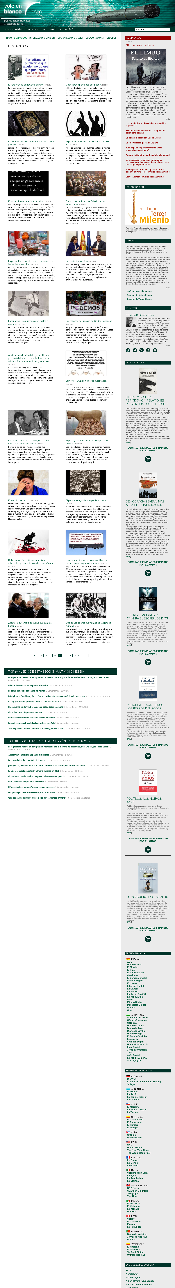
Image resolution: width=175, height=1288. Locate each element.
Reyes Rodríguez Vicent (135, 1276)
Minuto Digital (132, 933)
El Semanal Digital (134, 916)
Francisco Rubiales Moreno (144, 290)
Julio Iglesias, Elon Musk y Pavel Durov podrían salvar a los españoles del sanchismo (44, 712)
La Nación (131, 925)
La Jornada (131, 1096)
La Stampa (131, 1073)
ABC (129, 906)
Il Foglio (130, 1070)
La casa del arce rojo (134, 1230)
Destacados (20, 37)
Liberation (131, 1061)
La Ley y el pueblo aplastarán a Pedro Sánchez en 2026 (32, 717)
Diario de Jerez (133, 952)
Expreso (130, 1108)
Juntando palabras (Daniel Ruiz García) (141, 1228)
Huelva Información (134, 964)
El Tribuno (131, 1003)
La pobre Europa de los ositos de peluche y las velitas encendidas (31, 266)
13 (51, 671)
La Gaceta (131, 923)
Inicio (9, 37)
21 (85, 671)
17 (69, 671)
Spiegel (130, 996)
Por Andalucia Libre (133, 1271)
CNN (129, 1046)
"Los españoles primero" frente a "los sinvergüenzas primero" (35, 743)
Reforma (130, 1098)
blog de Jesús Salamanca (135, 1168)
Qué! (129, 938)
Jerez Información (134, 967)
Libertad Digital (133, 921)
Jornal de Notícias (134, 1118)
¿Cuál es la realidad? (134, 1187)
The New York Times (135, 1049)
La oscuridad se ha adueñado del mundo (26, 707)
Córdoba (130, 949)
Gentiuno (129, 1220)
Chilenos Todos (132, 1190)
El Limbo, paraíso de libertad (145, 45)
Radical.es (130, 1273)
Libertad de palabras (134, 1244)
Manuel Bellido (131, 1246)
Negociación (130, 1263)
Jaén (129, 969)
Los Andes (131, 1008)
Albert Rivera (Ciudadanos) (136, 1155)
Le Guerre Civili (132, 1238)
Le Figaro (130, 1058)
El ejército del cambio (23, 513)
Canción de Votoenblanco (137, 276)
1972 (127, 1147)
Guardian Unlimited (134, 1082)
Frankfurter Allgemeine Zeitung (139, 994)
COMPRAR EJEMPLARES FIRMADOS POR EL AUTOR (148, 415)
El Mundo (130, 910)
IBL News (130, 920)
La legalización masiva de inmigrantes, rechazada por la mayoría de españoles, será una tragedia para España (56, 693)
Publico (130, 1120)
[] (128, 410)
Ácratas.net (130, 1150)
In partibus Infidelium (134, 1225)
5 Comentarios (49, 728)
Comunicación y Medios (71, 37)
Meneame (129, 1257)
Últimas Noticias (133, 1132)
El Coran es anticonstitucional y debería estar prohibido (29, 144)
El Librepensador (132, 1203)
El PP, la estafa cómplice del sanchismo (25, 727)
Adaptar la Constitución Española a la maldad (28, 701)
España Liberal (131, 1209)
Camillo (129, 1171)
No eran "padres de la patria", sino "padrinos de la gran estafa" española (31, 452)
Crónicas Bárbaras (133, 1185)
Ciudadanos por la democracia (137, 1176)
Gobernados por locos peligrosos (88, 83)
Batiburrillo (130, 1160)
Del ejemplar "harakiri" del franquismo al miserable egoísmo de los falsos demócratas (31, 577)
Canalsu (129, 1174)
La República (132, 1110)
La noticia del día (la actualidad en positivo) (142, 1236)
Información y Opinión (42, 37)
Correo (129, 1104)
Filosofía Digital (132, 1214)
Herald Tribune (132, 1047)
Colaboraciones (95, 37)
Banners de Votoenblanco (137, 273)
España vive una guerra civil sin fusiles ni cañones (29, 329)
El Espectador (132, 1027)
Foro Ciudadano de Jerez (135, 1217)
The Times (131, 1086)
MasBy (128, 1252)
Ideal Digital (131, 966)
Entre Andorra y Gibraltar (135, 1206)
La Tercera (131, 1019)
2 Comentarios (67, 723)
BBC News (131, 1080)
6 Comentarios (54, 702)
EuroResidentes (132, 1211)
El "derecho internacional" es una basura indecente (30, 733)
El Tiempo (131, 1031)
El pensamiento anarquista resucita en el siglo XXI (84, 144)
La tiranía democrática (81, 264)
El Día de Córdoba (134, 958)
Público (130, 936)
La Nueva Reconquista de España (139, 127)
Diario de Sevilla (133, 954)
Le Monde (131, 1059)
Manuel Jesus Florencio (135, 1249)
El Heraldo (131, 1029)
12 (46, 671)
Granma (130, 1037)
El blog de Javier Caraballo (136, 1198)
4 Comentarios (88, 712)
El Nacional (131, 1126)
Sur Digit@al (132, 975)
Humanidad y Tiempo (134, 1222)
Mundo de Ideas (132, 1260)
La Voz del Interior (134, 1007)
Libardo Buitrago (132, 1241)
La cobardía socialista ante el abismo (140, 123)
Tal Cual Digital (133, 1130)
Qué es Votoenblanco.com (137, 269)
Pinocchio (129, 1268)
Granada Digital (133, 962)
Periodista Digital (133, 935)
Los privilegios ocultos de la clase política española (30, 738)
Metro (129, 931)
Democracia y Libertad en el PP (138, 1193)
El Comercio (132, 1106)
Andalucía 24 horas (134, 945)
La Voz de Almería (134, 973)
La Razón (130, 1005)
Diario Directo (132, 908)
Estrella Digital (132, 918)
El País (129, 912)
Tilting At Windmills (133, 1279)
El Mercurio (131, 1015)
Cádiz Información (134, 947)
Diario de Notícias (134, 1116)
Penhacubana (132, 1039)
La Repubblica (132, 1072)
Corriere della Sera (134, 1068)
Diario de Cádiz (133, 950)
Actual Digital (131, 1152)
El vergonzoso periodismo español (31, 83)
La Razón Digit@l (133, 927)
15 (60, 671)
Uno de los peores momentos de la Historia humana (88, 639)
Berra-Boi (129, 1163)
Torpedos (111, 37)
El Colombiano (132, 1025)
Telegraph (131, 1084)
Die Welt (130, 993)
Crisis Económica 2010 (134, 1182)
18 (74, 671)
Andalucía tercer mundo (135, 1158)
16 (65, 671)
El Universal (131, 1094)
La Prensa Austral (134, 1017)
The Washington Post (135, 1051)
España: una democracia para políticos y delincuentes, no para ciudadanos (88, 577)
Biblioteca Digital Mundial (135, 1166)
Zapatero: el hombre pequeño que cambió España (29, 639)
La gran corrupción (133, 1233)
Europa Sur (131, 960)
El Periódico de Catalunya (137, 914)
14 (55, 671)
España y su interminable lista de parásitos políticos (88, 450)
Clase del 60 (130, 1179)
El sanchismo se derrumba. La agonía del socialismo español (34, 722)
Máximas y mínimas (133, 1254)
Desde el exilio (131, 1195)
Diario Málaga (132, 956)
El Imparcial (131, 1092)
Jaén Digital (131, 971)
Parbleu (129, 1265)
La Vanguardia (132, 929)
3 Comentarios (63, 717)
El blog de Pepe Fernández (136, 1201)
